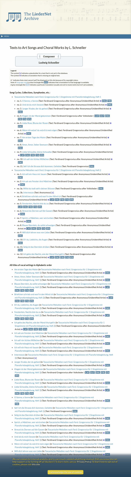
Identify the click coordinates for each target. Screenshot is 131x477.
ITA (24, 119)
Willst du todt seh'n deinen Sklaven (39, 188)
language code (22, 82)
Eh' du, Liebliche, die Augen (35, 239)
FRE (109, 101)
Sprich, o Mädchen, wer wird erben (38, 218)
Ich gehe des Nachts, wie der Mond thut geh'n (43, 254)
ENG (104, 101)
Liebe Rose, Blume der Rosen (35, 123)
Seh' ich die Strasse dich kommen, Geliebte (42, 166)
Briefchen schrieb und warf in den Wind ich (41, 196)
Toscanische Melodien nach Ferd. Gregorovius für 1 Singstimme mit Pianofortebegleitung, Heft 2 (57, 170)
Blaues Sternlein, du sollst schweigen (38, 225)
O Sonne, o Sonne (30, 101)
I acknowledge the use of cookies (65, 472)
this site (36, 464)
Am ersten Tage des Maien (34, 137)
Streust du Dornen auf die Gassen (37, 211)
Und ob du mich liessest (32, 104)
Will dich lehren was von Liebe (36, 232)
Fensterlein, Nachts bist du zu (35, 203)
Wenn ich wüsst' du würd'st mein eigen (39, 130)
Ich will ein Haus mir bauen (34, 174)
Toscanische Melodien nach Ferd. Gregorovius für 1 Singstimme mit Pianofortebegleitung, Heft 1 (57, 97)
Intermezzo (28, 192)
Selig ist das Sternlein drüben (36, 247)
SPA (29, 119)
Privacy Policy (84, 461)
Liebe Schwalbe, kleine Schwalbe (37, 152)
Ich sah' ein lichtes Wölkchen (36, 159)
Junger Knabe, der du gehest (35, 108)
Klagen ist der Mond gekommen (36, 116)
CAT (97, 116)
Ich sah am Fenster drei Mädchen (37, 181)
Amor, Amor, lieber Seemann (35, 144)
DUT (102, 116)
